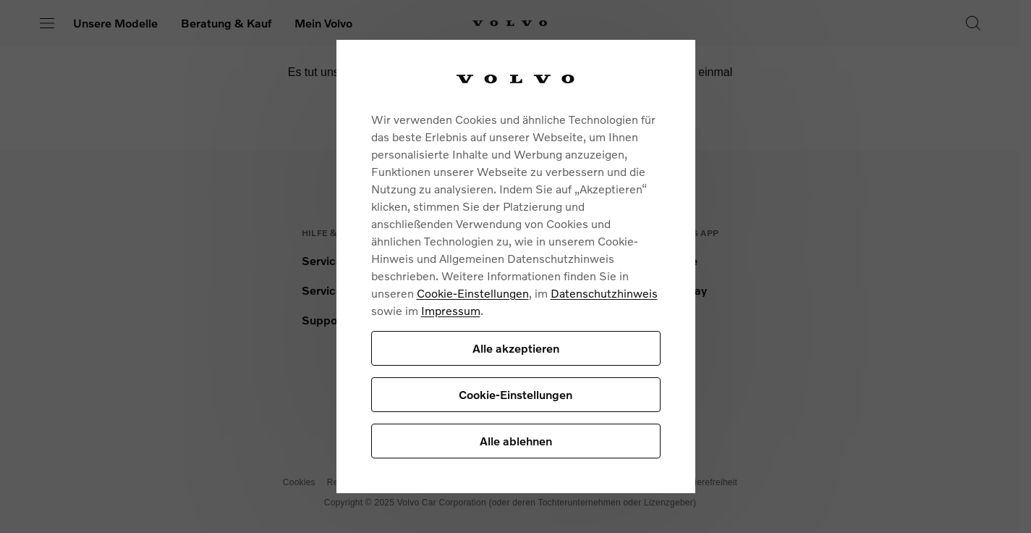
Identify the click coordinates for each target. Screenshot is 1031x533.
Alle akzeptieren (515, 348)
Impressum (450, 310)
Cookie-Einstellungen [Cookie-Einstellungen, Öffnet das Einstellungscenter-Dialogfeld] (515, 394)
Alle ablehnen (516, 441)
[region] (515, 267)
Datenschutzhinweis (604, 293)
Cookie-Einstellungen (473, 293)
